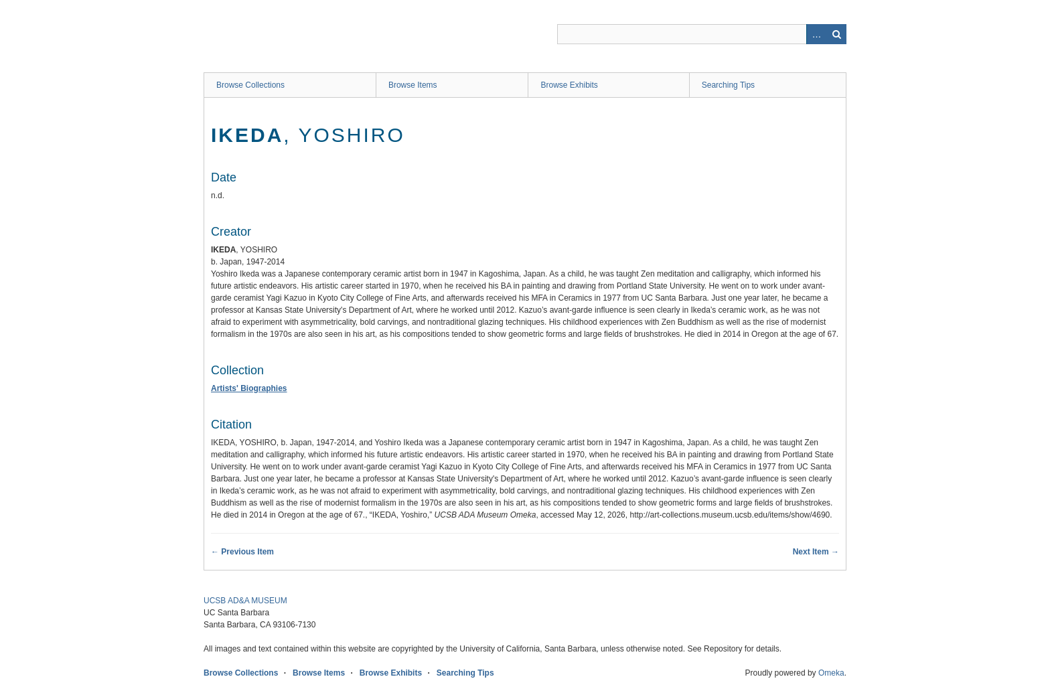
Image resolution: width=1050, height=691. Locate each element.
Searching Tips (728, 85)
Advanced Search (816, 34)
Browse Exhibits (568, 85)
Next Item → (816, 551)
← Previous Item (242, 551)
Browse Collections (250, 85)
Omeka (831, 673)
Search (836, 34)
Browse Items (412, 85)
